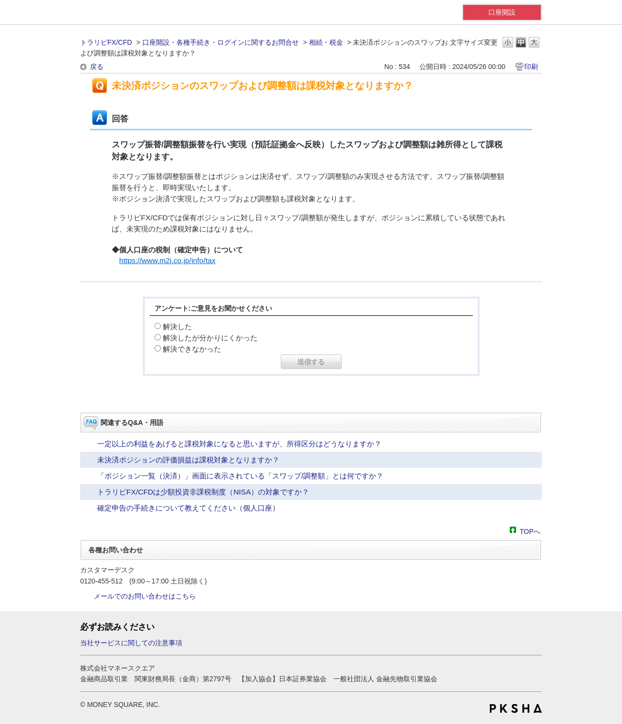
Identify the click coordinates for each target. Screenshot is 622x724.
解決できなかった (192, 349)
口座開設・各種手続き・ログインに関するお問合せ (220, 42)
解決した (177, 326)
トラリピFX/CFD (106, 42)
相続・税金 (326, 42)
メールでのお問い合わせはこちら (145, 596)
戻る (97, 67)
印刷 (531, 67)
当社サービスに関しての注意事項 (131, 643)
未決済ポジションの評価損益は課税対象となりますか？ (188, 460)
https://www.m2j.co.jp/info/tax (167, 260)
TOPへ (529, 531)
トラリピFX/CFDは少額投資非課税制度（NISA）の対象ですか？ (203, 492)
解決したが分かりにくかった (210, 338)
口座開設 (502, 12)
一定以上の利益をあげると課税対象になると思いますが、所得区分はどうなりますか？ (239, 444)
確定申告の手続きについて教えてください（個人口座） (188, 508)
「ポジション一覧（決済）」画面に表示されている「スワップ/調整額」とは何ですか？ (240, 476)
